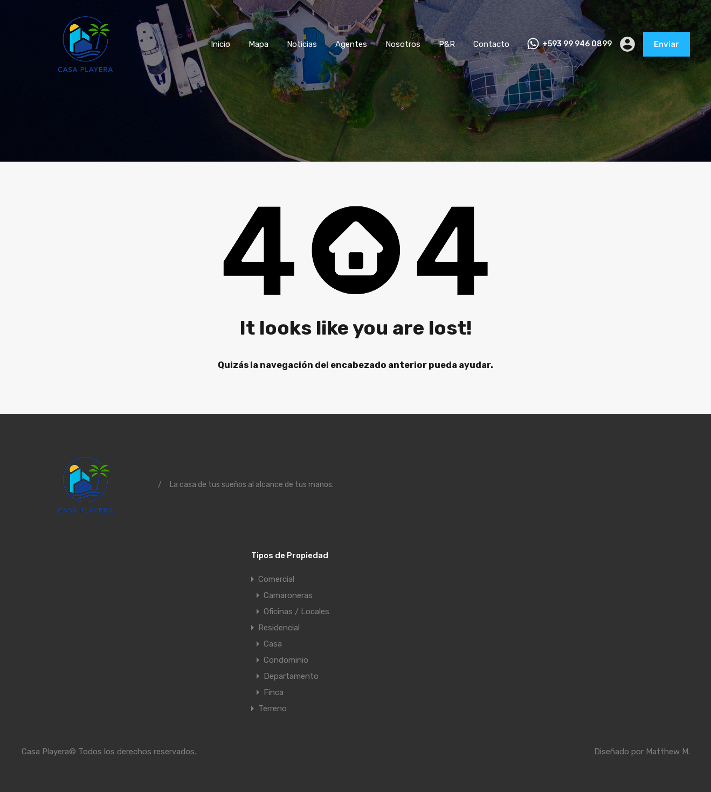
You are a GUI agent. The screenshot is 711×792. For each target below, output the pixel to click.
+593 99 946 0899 (577, 44)
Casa (273, 644)
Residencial (279, 628)
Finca (274, 692)
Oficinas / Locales (296, 611)
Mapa (258, 44)
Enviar (666, 44)
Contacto (491, 44)
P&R (447, 44)
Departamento (291, 676)
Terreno (272, 708)
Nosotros (402, 44)
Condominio (286, 660)
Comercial (276, 579)
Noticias (302, 44)
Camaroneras (288, 595)
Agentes (351, 44)
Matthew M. (668, 751)
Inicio (220, 44)
